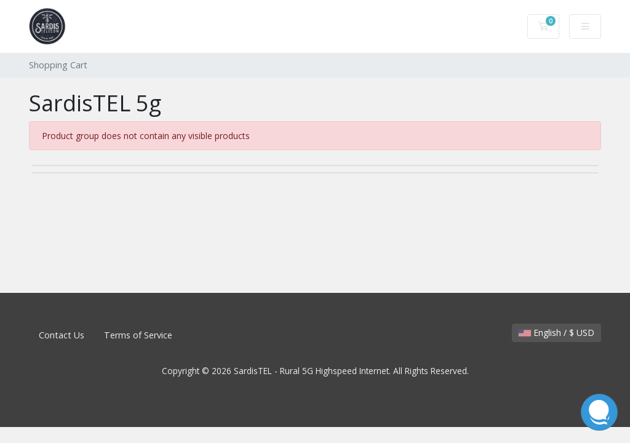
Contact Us (61, 335)
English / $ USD (556, 332)
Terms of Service (138, 335)
